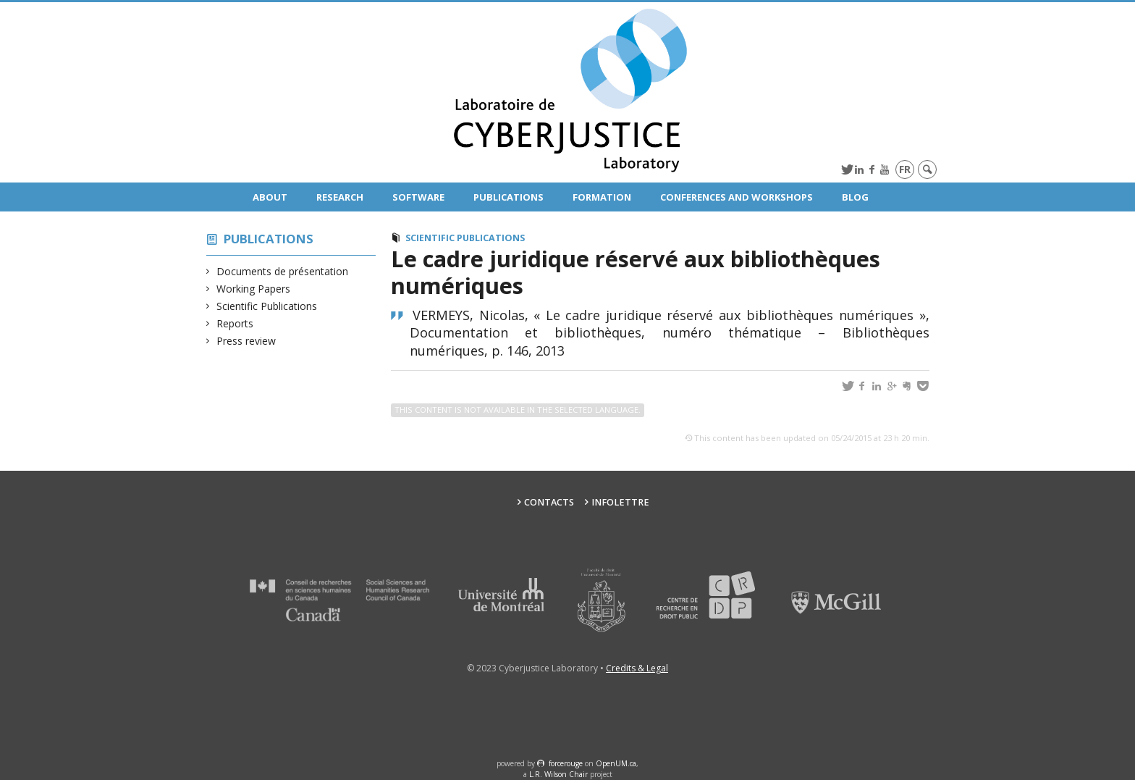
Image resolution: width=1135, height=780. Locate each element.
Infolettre (620, 502)
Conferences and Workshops (736, 197)
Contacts (549, 502)
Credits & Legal (637, 668)
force (566, 763)
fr (905, 169)
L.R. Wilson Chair (558, 774)
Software (418, 197)
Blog (855, 197)
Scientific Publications (267, 306)
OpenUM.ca (616, 763)
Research (339, 197)
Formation (602, 197)
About (270, 197)
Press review (246, 341)
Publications (508, 197)
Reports (235, 323)
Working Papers (253, 288)
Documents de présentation (282, 271)
